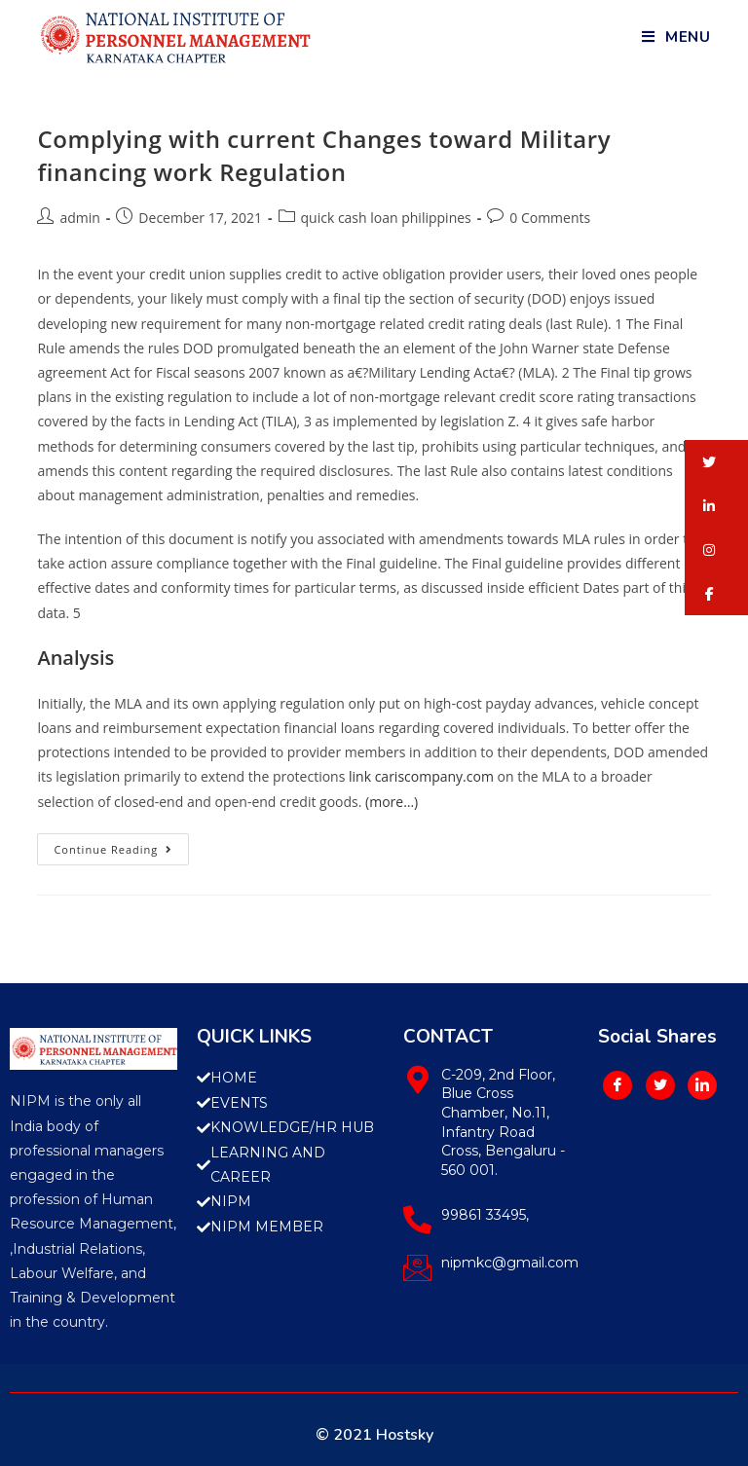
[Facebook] (617, 1085)
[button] (716, 462)
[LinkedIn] (702, 1085)
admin (79, 217)
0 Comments (549, 217)
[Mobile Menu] (676, 37)
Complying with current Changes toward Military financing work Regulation (324, 155)
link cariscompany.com (421, 776)
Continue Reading (121, 845)
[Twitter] (660, 1085)
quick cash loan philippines (386, 217)
